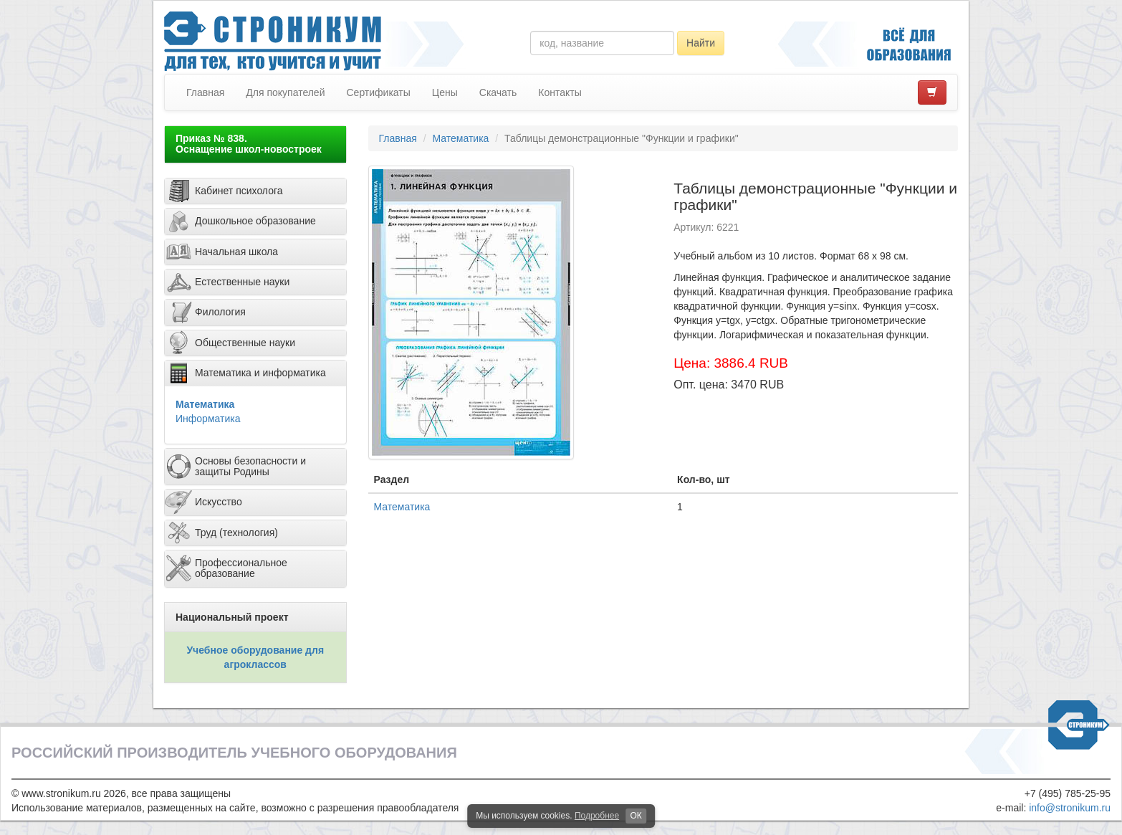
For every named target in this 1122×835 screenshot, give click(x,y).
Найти (700, 43)
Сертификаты (378, 92)
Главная (205, 92)
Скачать (498, 92)
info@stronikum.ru (1070, 807)
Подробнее (597, 816)
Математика (205, 404)
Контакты (559, 92)
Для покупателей (285, 92)
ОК (635, 816)
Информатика (208, 418)
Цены (445, 92)
